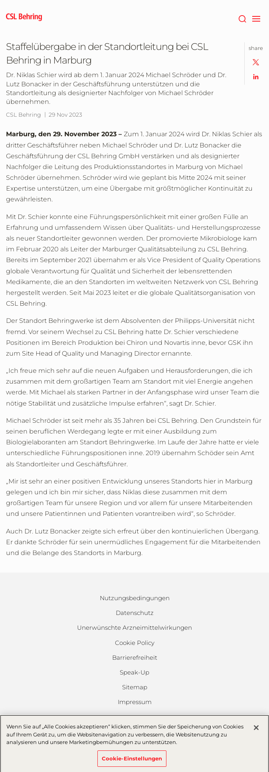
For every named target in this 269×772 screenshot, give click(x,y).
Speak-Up (134, 672)
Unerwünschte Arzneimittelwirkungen (134, 627)
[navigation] (256, 18)
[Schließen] (256, 730)
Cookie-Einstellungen (132, 761)
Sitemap (134, 687)
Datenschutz (135, 613)
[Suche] (242, 18)
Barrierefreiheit (134, 657)
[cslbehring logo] (24, 18)
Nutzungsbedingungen (135, 598)
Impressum (135, 702)
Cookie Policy (134, 643)
